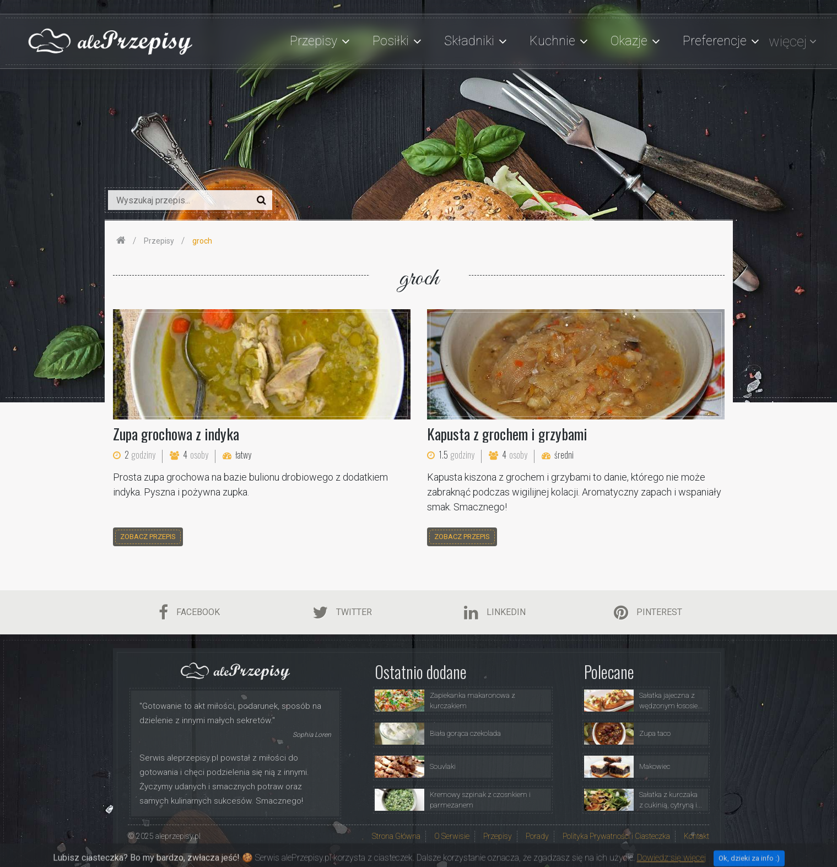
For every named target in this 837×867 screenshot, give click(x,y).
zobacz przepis (148, 536)
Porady (537, 836)
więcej (788, 41)
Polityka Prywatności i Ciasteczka (616, 836)
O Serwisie (451, 836)
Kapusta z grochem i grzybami (507, 434)
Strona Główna (396, 836)
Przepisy (497, 836)
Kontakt (696, 836)
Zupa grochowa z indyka (176, 434)
